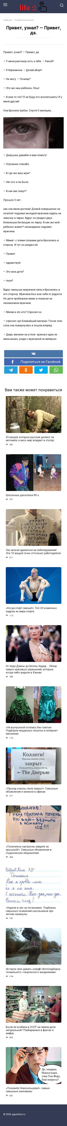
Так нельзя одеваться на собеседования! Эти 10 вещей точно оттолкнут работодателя (33, 551)
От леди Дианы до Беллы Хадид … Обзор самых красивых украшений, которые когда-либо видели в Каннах (31, 669)
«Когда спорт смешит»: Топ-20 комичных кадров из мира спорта (31, 610)
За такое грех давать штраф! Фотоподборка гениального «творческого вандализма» (33, 970)
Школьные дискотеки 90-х (22, 495)
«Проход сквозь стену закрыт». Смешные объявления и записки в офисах (32, 790)
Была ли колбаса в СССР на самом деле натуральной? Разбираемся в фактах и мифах (31, 1030)
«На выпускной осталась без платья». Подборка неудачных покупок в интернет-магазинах (32, 730)
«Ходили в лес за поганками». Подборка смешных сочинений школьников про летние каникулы (31, 911)
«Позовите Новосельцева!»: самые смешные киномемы (28, 1090)
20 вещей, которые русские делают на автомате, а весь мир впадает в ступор (30, 439)
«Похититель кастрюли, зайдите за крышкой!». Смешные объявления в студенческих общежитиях (29, 849)
